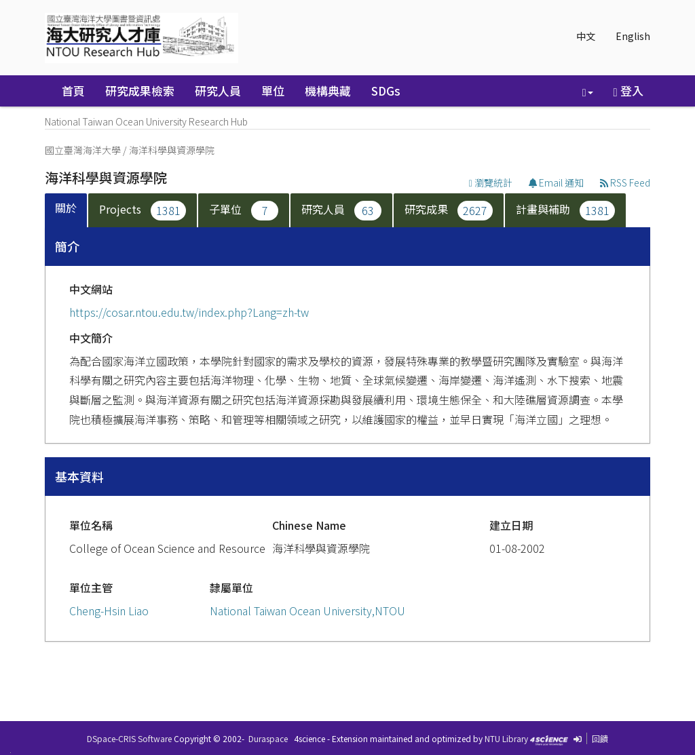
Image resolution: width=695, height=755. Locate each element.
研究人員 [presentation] (341, 210)
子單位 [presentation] (243, 210)
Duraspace (268, 738)
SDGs (385, 90)
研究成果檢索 (139, 90)
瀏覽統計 (490, 182)
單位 (272, 90)
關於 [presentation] (66, 207)
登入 (628, 90)
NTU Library (506, 738)
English (633, 36)
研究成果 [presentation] (449, 210)
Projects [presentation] (142, 210)
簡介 (67, 246)
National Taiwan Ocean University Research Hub (146, 121)
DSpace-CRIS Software (129, 738)
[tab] (66, 210)
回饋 (600, 738)
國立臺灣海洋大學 (83, 150)
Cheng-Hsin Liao (109, 610)
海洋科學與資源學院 (171, 150)
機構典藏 (328, 90)
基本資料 (79, 476)
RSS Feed (625, 182)
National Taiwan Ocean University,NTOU (307, 610)
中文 (585, 36)
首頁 (73, 90)
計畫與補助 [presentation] (565, 210)
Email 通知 (556, 182)
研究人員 (218, 90)
